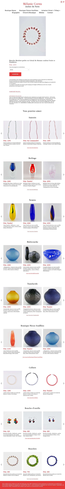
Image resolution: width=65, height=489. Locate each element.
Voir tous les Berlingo (32, 189)
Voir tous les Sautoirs (32, 147)
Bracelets (32, 448)
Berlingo (32, 158)
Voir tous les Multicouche (32, 273)
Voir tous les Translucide (32, 315)
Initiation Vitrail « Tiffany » (50, 10)
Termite (32, 200)
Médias (41, 13)
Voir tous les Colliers (32, 397)
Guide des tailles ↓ (15, 91)
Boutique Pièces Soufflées (28, 10)
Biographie (16, 13)
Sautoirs (32, 117)
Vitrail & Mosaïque (29, 13)
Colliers (32, 367)
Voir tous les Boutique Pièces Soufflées (32, 357)
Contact (50, 13)
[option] (32, 36)
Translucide (32, 283)
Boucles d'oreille (32, 408)
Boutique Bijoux (10, 10)
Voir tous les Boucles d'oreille (32, 438)
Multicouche (32, 242)
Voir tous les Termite (32, 231)
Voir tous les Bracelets (32, 478)
